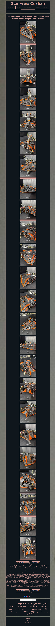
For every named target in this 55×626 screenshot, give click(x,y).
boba (37, 612)
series (20, 606)
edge (44, 612)
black (30, 604)
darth (29, 609)
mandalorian (11, 612)
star (25, 603)
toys (47, 612)
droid (24, 606)
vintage (32, 611)
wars (45, 609)
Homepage (28, 618)
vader (15, 606)
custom (33, 606)
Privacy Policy (28, 622)
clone (11, 606)
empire (40, 609)
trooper (10, 609)
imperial (15, 604)
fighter (19, 609)
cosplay (26, 614)
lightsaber (37, 604)
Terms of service (28, 623)
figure (44, 603)
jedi (30, 614)
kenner (25, 611)
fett (20, 612)
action (15, 609)
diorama (44, 606)
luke (28, 606)
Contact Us (28, 620)
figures (17, 612)
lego (20, 603)
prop (22, 609)
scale (40, 612)
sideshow (34, 609)
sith (25, 609)
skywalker (11, 604)
